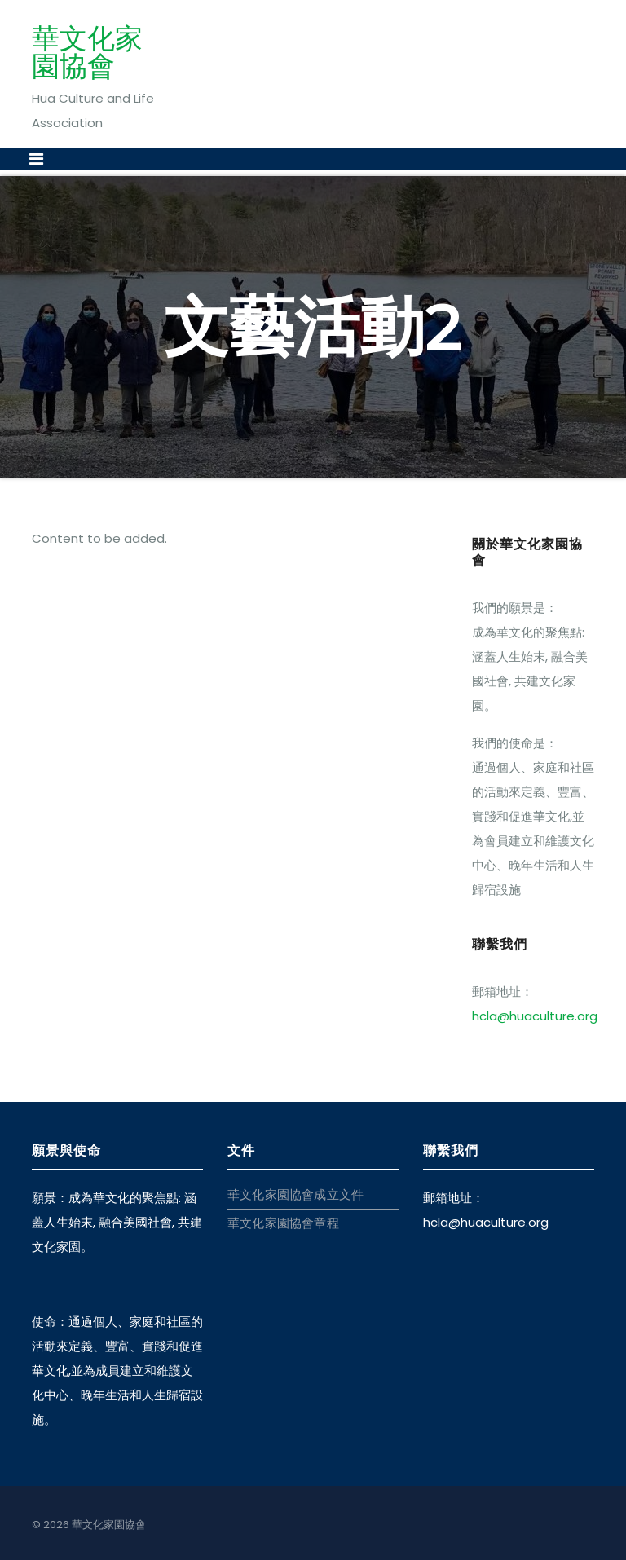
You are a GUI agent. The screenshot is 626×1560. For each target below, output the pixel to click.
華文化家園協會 (87, 52)
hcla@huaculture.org (534, 1016)
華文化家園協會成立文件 (295, 1194)
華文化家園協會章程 (283, 1223)
